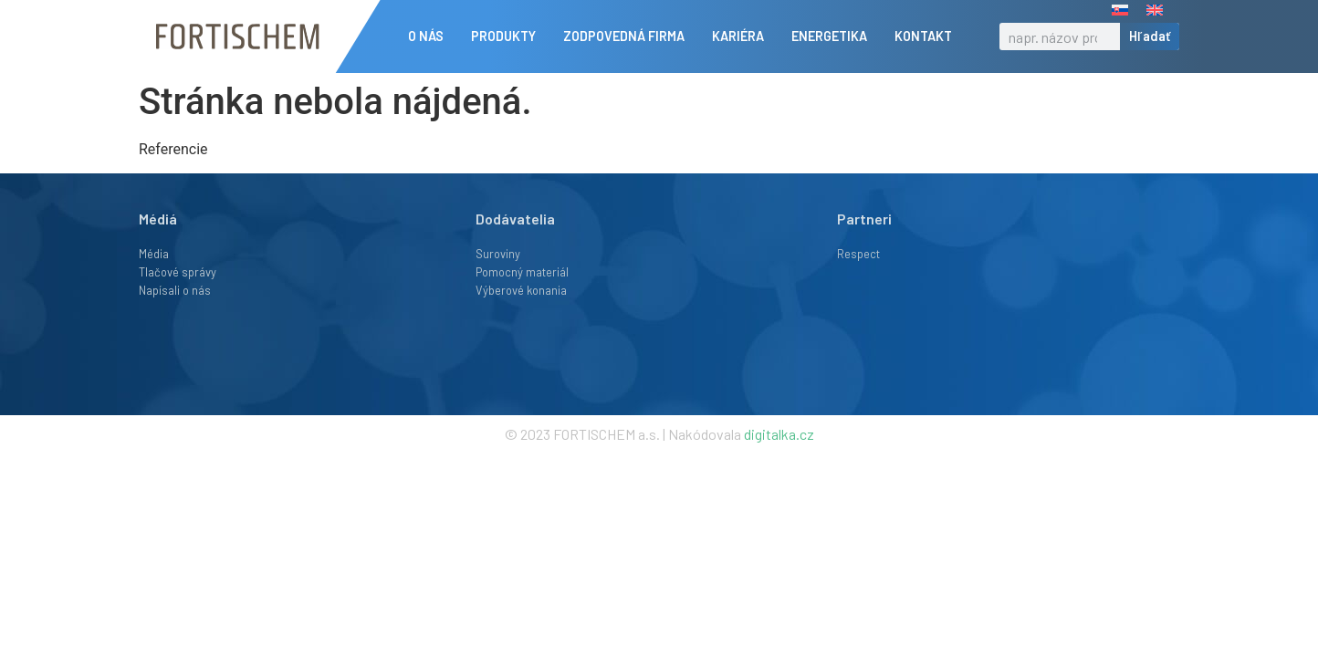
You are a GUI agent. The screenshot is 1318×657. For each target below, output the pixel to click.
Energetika (833, 36)
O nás (430, 36)
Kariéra (742, 36)
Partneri (864, 218)
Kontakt (927, 36)
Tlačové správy (177, 272)
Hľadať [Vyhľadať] (1149, 36)
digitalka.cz (779, 434)
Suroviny (498, 253)
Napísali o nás (175, 290)
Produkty (508, 36)
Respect (858, 253)
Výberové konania (521, 290)
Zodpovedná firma (628, 36)
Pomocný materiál (522, 272)
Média (154, 253)
